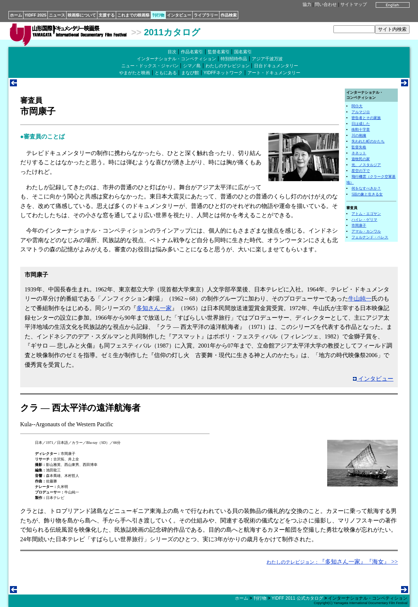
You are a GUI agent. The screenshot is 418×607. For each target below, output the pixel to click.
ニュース (57, 15)
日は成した (360, 124)
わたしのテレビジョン (228, 65)
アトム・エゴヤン (366, 214)
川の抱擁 (358, 135)
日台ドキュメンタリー (276, 65)
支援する (107, 15)
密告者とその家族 (366, 118)
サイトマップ (353, 4)
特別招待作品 (234, 58)
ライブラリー (206, 15)
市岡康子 (358, 225)
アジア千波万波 (267, 58)
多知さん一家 (154, 308)
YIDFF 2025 (35, 15)
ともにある (166, 72)
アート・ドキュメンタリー (273, 72)
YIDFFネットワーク (223, 72)
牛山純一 (360, 298)
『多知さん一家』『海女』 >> (332, 561)
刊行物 (158, 15)
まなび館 (190, 72)
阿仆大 (356, 106)
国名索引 (243, 51)
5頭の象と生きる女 (367, 194)
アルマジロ (360, 112)
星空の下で (360, 171)
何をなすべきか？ (366, 188)
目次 (172, 51)
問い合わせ (326, 4)
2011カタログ (172, 32)
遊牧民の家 (360, 159)
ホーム (16, 15)
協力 (307, 4)
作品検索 (229, 15)
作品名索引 (192, 51)
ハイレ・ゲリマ (364, 220)
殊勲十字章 (360, 129)
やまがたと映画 (134, 72)
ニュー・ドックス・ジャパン (150, 65)
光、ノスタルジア (366, 165)
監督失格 (358, 147)
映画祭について (82, 15)
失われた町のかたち (368, 141)
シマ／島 (192, 65)
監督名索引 (219, 51)
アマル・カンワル (366, 231)
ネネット (358, 153)
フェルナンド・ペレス (369, 237)
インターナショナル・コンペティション (176, 58)
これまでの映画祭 (133, 15)
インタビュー (179, 15)
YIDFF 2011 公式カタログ (297, 598)
